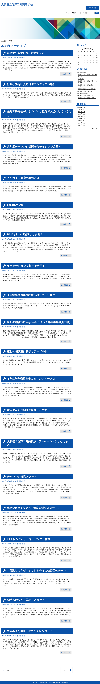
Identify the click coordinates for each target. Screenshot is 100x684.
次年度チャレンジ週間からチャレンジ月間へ (34, 146)
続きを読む (64, 74)
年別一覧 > (95, 128)
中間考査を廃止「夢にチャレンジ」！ (30, 631)
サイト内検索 (81, 13)
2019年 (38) (81, 121)
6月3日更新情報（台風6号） (87, 89)
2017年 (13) (81, 125)
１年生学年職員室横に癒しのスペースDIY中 (33, 378)
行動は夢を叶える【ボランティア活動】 (31, 84)
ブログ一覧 (92, 8)
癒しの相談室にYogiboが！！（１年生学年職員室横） (39, 322)
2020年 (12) (81, 118)
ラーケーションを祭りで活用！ (26, 265)
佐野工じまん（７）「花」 (86, 95)
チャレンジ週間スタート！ (23, 476)
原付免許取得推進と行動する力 (25, 52)
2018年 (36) (81, 123)
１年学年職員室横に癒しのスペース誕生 (31, 294)
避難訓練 (81, 79)
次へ (65, 670)
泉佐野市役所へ (83, 93)
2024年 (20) (81, 109)
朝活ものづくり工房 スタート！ (27, 599)
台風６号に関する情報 (85, 91)
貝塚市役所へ (82, 72)
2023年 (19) (81, 112)
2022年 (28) (81, 114)
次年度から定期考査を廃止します (27, 410)
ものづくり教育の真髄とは (23, 177)
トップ (3, 41)
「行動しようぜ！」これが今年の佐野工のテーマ (36, 570)
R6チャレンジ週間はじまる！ (25, 234)
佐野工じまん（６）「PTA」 (87, 98)
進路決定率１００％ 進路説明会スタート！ (33, 507)
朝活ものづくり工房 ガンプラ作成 (28, 539)
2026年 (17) (81, 107)
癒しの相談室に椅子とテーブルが (27, 351)
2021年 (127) (82, 116)
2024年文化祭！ (16, 205)
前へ (8, 670)
